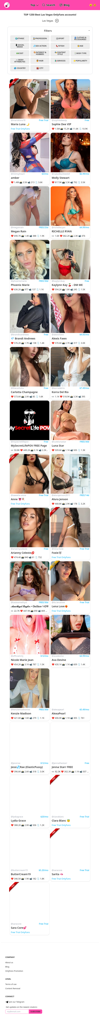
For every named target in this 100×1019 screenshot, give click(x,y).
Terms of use (10, 984)
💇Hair (39, 60)
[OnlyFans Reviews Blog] (64, 5)
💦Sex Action (40, 46)
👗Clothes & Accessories (80, 38)
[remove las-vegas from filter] (56, 21)
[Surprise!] (94, 5)
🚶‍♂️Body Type (80, 53)
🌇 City (39, 68)
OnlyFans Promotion (14, 971)
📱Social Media (19, 46)
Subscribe (35, 1011)
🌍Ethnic (19, 38)
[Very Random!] (90, 5)
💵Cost (19, 53)
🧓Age (80, 46)
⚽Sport (60, 38)
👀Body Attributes (19, 60)
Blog (7, 966)
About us (9, 962)
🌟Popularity (80, 60)
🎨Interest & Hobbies (40, 53)
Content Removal (12, 988)
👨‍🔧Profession (40, 38)
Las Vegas (47, 20)
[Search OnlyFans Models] (48, 5)
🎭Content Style (60, 53)
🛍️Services (60, 60)
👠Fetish (60, 46)
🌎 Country (20, 68)
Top (33, 5)
